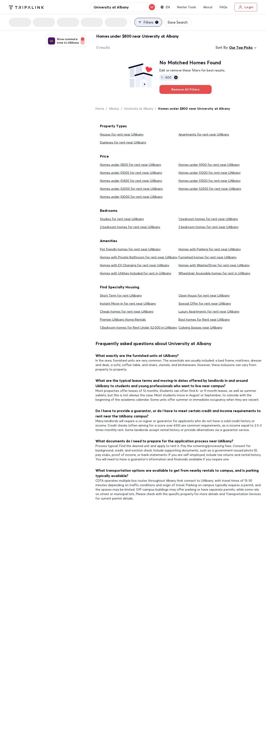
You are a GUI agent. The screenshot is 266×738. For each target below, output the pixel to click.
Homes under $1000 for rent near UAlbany (131, 173)
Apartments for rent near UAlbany (204, 134)
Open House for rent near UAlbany (204, 295)
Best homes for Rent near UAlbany (204, 319)
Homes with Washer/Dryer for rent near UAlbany (214, 265)
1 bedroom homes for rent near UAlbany (208, 219)
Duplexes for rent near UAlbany (123, 142)
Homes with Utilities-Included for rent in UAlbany (135, 273)
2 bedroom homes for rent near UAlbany (130, 227)
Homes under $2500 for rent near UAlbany (210, 189)
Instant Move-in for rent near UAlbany (128, 303)
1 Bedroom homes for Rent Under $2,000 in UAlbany (138, 328)
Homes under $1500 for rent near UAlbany (209, 181)
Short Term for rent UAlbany (121, 295)
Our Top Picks (243, 47)
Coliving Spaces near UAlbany (200, 328)
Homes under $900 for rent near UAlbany (209, 165)
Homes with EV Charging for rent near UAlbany (134, 265)
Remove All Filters (185, 89)
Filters (148, 22)
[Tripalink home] (26, 7)
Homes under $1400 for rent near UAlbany (131, 181)
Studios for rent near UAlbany (122, 219)
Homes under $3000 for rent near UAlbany (131, 197)
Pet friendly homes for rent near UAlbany (130, 249)
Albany (114, 109)
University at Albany (138, 109)
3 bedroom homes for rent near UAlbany (208, 227)
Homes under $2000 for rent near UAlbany (131, 189)
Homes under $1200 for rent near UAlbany (209, 173)
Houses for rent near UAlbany (121, 134)
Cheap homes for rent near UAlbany (126, 311)
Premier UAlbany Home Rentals (123, 319)
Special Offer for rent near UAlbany (205, 303)
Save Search (177, 22)
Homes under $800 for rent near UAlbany (130, 165)
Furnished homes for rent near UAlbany (207, 257)
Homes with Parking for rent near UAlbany (210, 249)
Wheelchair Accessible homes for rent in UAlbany (214, 273)
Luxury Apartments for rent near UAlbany (209, 311)
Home (99, 109)
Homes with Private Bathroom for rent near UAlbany (138, 257)
